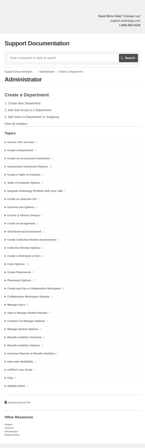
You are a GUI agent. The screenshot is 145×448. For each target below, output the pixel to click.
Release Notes (12, 435)
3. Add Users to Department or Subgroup (32, 117)
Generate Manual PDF (19, 402)
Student (8, 424)
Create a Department (27, 94)
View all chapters (16, 123)
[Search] (72, 58)
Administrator (47, 71)
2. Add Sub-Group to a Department (28, 110)
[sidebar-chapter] (72, 142)
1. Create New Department (22, 103)
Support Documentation (18, 71)
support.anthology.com (125, 20)
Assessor (9, 428)
